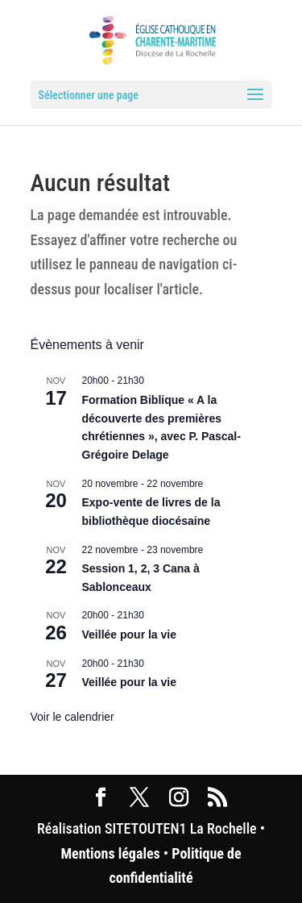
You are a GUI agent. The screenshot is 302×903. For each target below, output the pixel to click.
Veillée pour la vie (129, 634)
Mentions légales (109, 853)
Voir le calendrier (72, 716)
